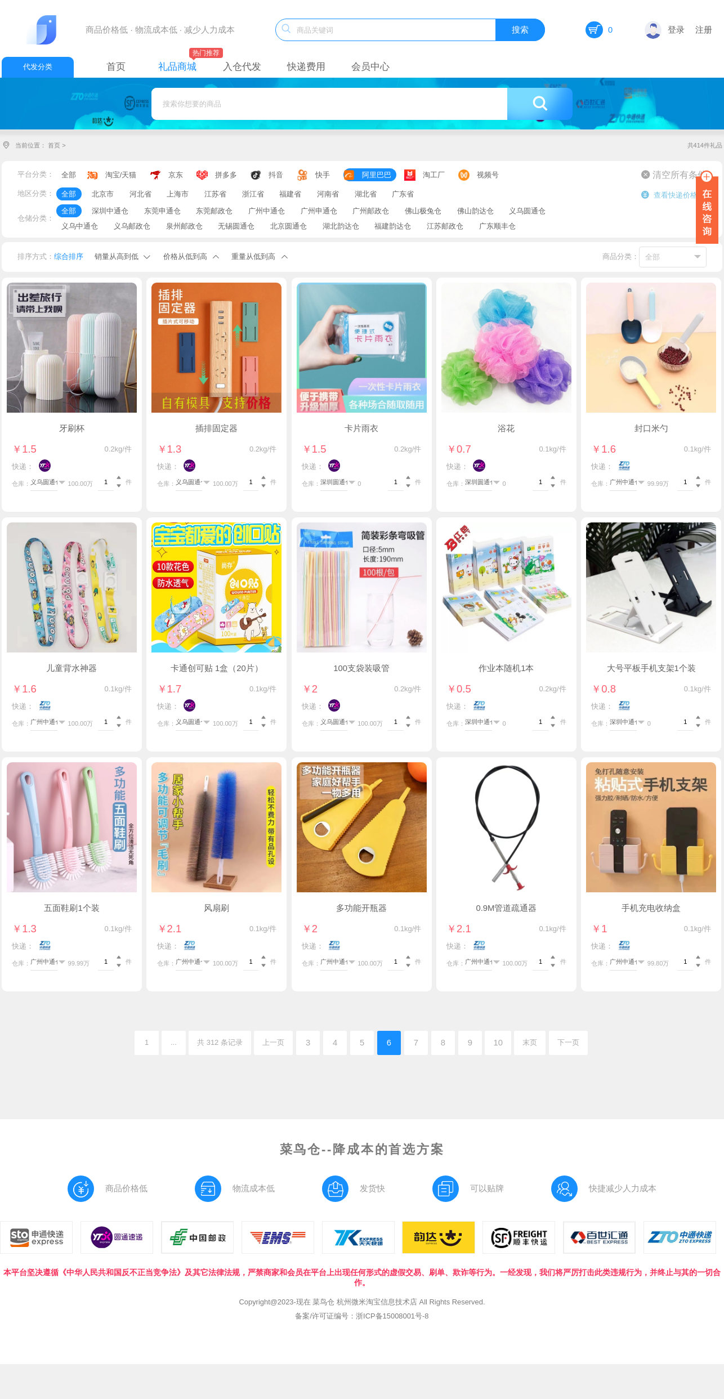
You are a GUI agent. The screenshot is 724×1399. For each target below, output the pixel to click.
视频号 (488, 175)
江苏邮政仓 (445, 226)
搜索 (520, 29)
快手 (322, 175)
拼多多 (226, 175)
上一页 (273, 1042)
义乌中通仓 (79, 226)
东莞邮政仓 (214, 211)
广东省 (403, 194)
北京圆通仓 (288, 226)
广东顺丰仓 (497, 226)
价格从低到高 (185, 256)
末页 (529, 1042)
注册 (703, 29)
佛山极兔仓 (423, 211)
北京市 (103, 194)
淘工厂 (434, 175)
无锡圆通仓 (236, 226)
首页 (54, 145)
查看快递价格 (669, 194)
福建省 (290, 194)
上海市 (178, 194)
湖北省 (366, 194)
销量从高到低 (116, 256)
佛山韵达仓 (475, 211)
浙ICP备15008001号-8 (392, 1316)
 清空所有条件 (674, 174)
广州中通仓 (266, 211)
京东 (175, 175)
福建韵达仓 (392, 226)
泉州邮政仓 (184, 226)
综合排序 (68, 256)
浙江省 (253, 194)
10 (497, 1042)
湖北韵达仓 (341, 226)
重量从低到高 (253, 256)
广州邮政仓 (370, 211)
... (174, 1042)
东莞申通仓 (162, 211)
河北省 (140, 194)
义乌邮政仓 (132, 226)
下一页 (568, 1042)
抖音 (276, 175)
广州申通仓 (319, 211)
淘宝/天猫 (121, 175)
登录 (665, 29)
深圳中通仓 (110, 211)
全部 (68, 175)
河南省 (328, 194)
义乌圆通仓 (527, 211)
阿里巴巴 (376, 175)
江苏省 (215, 194)
